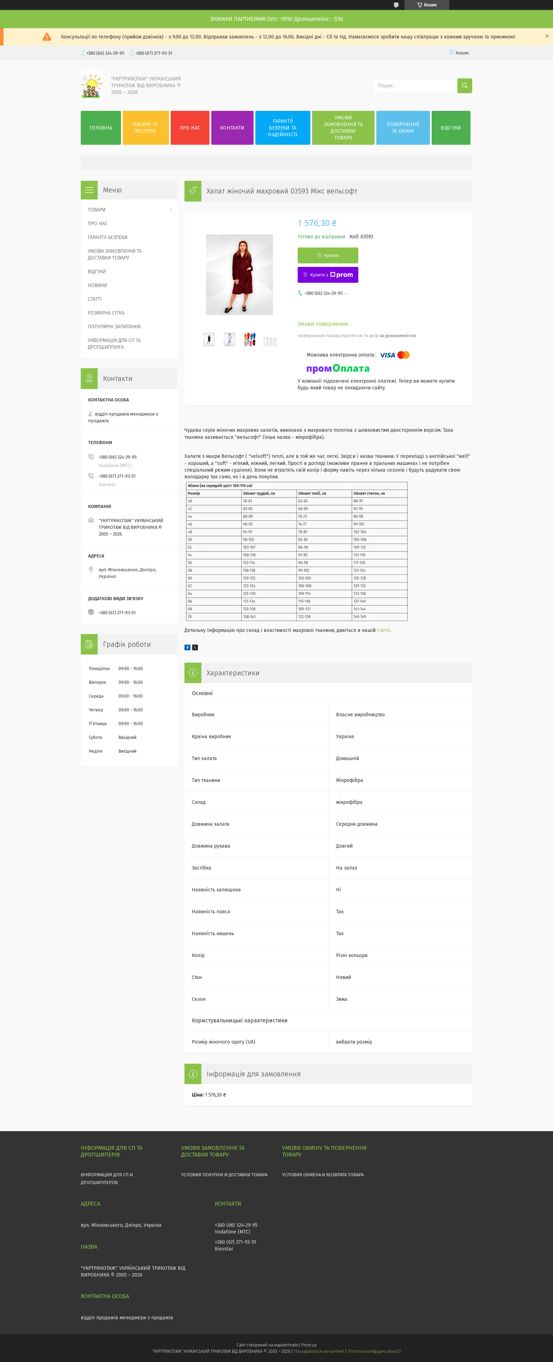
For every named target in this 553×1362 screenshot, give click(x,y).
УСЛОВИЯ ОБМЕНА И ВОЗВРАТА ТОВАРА (323, 1174)
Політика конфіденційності (374, 1351)
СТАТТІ (95, 299)
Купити (331, 255)
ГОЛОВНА (101, 128)
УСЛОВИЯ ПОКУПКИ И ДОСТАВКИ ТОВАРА (224, 1174)
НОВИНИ (97, 285)
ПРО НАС (190, 128)
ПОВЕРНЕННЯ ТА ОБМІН (403, 127)
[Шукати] (464, 85)
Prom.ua (308, 1345)
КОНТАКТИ (232, 128)
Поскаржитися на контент (319, 1351)
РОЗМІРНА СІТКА (106, 313)
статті (383, 630)
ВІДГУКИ (451, 128)
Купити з (331, 275)
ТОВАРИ (96, 210)
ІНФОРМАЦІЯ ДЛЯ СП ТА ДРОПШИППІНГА (114, 343)
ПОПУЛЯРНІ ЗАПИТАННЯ (114, 327)
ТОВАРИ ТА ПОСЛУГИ (145, 127)
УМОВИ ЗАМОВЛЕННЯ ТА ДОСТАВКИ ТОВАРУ (343, 128)
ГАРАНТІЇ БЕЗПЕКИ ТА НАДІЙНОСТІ (282, 128)
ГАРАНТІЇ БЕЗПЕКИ (107, 237)
